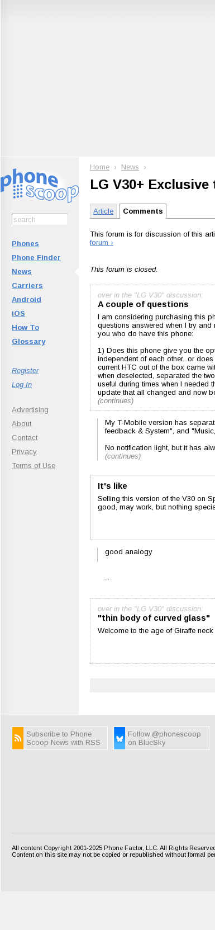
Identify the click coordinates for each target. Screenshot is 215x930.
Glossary (28, 341)
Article (103, 211)
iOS (18, 313)
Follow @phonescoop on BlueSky (164, 738)
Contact (24, 437)
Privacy (24, 451)
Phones (25, 243)
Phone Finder (36, 257)
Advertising (30, 409)
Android (26, 299)
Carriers (27, 285)
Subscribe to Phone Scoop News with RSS (63, 738)
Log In (22, 384)
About (21, 423)
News (22, 271)
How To (25, 327)
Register (25, 370)
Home (99, 167)
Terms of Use (33, 465)
